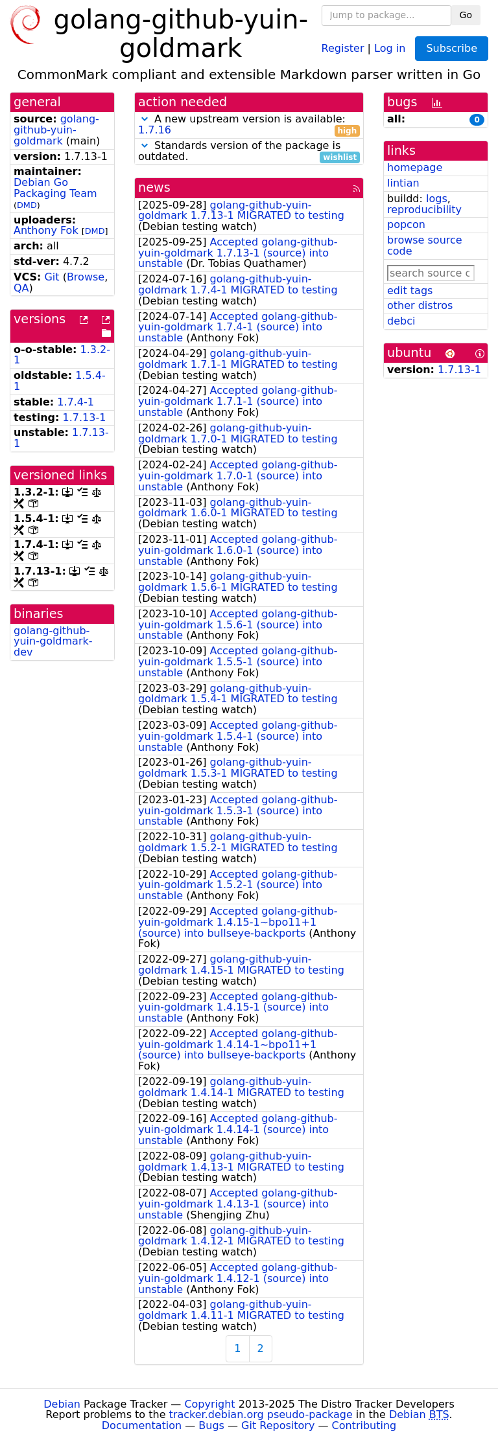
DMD (27, 205)
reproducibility (424, 209)
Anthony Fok (46, 230)
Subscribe (451, 48)
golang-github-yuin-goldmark (56, 130)
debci (401, 321)
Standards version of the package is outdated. (249, 152)
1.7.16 (154, 130)
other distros (420, 305)
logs (436, 198)
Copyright (209, 1404)
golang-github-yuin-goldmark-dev (53, 641)
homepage (414, 167)
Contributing (364, 1425)
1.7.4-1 (75, 402)
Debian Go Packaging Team (55, 188)
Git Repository (277, 1425)
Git (51, 277)
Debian (61, 1404)
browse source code (424, 245)
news (154, 187)
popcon (406, 224)
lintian (403, 183)
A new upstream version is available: (249, 125)
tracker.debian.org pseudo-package (261, 1414)
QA (21, 288)
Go (466, 15)
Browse (85, 277)
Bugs (211, 1425)
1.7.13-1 (84, 417)
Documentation (142, 1425)
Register (343, 47)
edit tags (410, 290)
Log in (389, 47)
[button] (144, 119)
